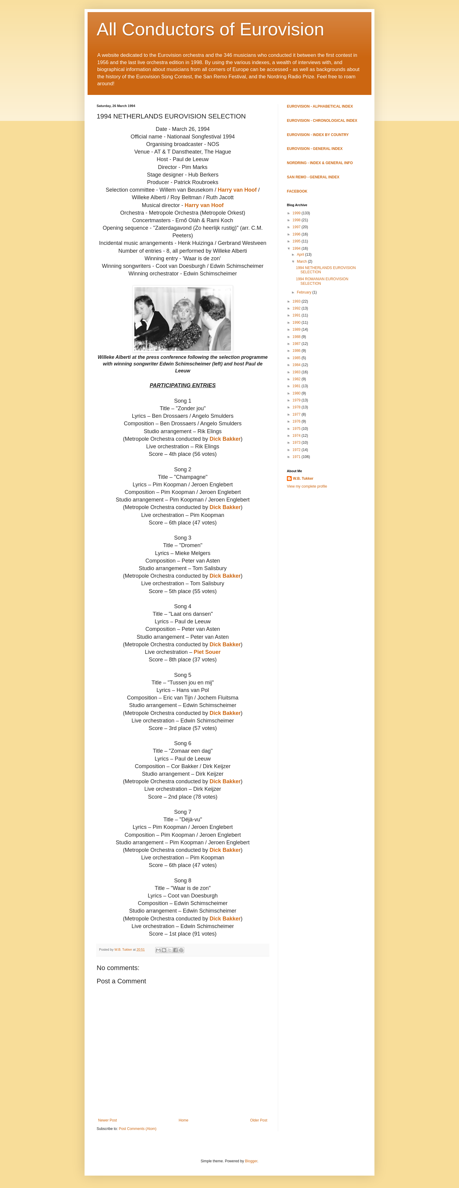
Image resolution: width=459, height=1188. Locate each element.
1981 (297, 386)
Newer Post (107, 1120)
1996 (297, 234)
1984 (297, 365)
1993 (297, 301)
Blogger (251, 1161)
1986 (297, 351)
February (304, 292)
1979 (297, 400)
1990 (297, 322)
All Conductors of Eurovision (210, 29)
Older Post (258, 1120)
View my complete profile (307, 486)
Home (183, 1120)
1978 (297, 407)
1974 (297, 435)
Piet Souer (207, 652)
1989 (297, 329)
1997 (297, 227)
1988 (297, 337)
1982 (297, 379)
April (301, 254)
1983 (297, 372)
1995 (297, 241)
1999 (297, 213)
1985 (297, 358)
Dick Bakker (225, 439)
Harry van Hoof (237, 190)
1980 (297, 393)
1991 (297, 315)
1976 (297, 421)
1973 (297, 442)
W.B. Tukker (303, 478)
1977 (297, 414)
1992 (297, 308)
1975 (297, 429)
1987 (297, 344)
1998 (297, 220)
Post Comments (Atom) (137, 1129)
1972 (297, 450)
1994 (297, 248)
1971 (297, 457)
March (302, 261)
